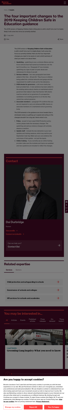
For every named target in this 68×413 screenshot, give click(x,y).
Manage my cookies (13, 407)
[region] (34, 394)
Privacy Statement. (42, 401)
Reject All (33, 407)
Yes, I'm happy (53, 407)
